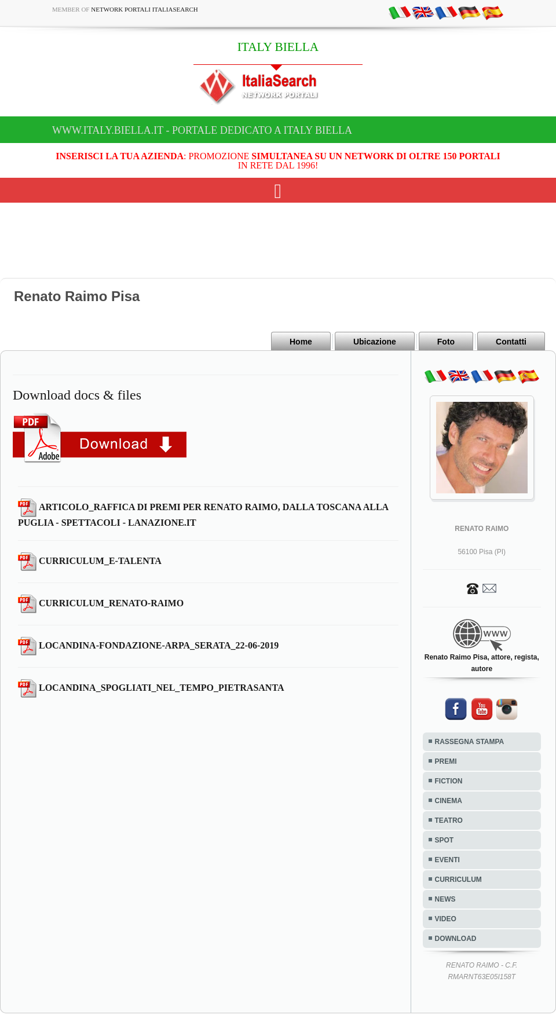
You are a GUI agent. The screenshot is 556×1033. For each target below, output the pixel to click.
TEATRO (449, 820)
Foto (446, 341)
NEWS (445, 899)
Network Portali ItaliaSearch (144, 9)
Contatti (511, 341)
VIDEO (445, 919)
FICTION (449, 781)
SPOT (444, 840)
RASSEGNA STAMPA (469, 742)
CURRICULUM (458, 880)
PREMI (446, 761)
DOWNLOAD (456, 939)
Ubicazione (374, 341)
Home (301, 341)
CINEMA (448, 801)
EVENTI (447, 860)
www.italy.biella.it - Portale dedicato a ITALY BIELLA (202, 130)
